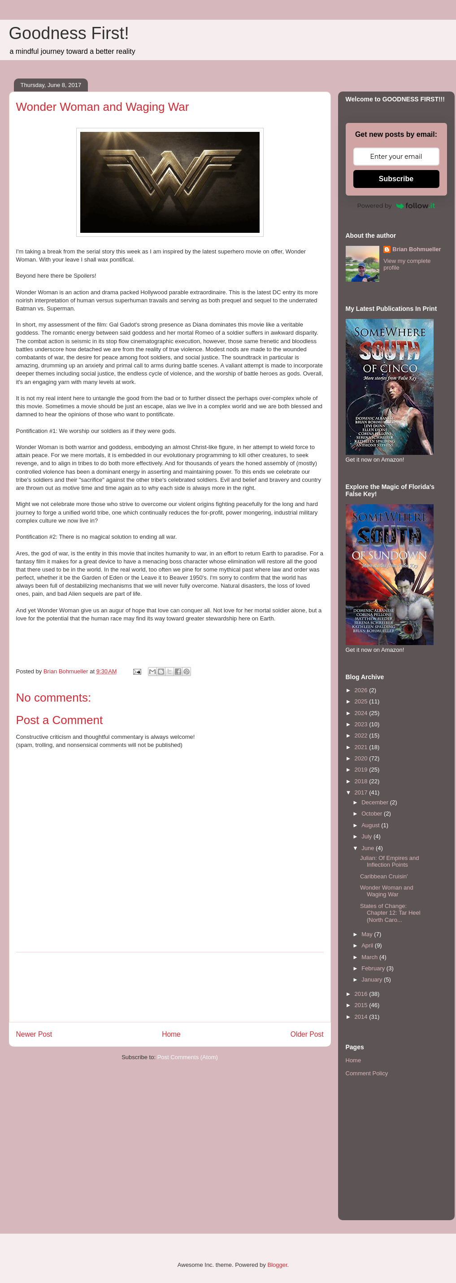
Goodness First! (69, 33)
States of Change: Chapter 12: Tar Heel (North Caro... (390, 913)
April (368, 945)
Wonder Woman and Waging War (386, 891)
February (374, 968)
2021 (362, 747)
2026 (362, 690)
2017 (362, 792)
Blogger (277, 1264)
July (367, 836)
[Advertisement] (170, 987)
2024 (362, 713)
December (375, 802)
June (368, 848)
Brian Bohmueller (416, 249)
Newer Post (34, 1034)
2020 (362, 758)
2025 (362, 701)
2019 (362, 769)
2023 (362, 724)
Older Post (307, 1034)
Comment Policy (367, 1073)
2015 (362, 1005)
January (372, 979)
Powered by (396, 205)
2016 (362, 994)
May (367, 934)
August (371, 825)
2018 (362, 781)
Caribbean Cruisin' (384, 876)
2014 (362, 1016)
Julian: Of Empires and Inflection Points (389, 861)
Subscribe (396, 179)
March (370, 957)
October (372, 813)
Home (171, 1034)
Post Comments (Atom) (187, 1057)
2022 (362, 735)
